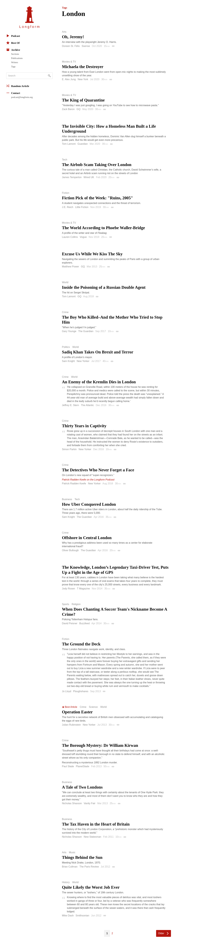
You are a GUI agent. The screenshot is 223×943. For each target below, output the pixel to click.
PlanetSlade (82, 766)
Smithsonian (82, 915)
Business (67, 499)
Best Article (71, 707)
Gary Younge (69, 331)
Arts (64, 32)
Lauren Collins (70, 237)
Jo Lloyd (66, 691)
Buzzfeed (84, 623)
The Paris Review (89, 866)
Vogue (83, 237)
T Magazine (83, 588)
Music (72, 852)
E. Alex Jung (69, 79)
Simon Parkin (69, 449)
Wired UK (88, 177)
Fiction (65, 193)
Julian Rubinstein (71, 724)
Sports (65, 604)
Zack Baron (68, 109)
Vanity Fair (89, 803)
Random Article (17, 86)
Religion (76, 604)
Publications (17, 58)
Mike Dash (68, 915)
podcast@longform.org (22, 97)
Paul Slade (68, 766)
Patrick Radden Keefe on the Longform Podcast (88, 479)
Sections (15, 54)
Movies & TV (69, 62)
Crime (65, 312)
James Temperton (72, 177)
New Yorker (83, 361)
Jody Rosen (68, 588)
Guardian (83, 144)
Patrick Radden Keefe (74, 483)
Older (161, 933)
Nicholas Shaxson (72, 803)
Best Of (13, 42)
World (65, 282)
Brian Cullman (69, 866)
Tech (64, 159)
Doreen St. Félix (71, 46)
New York (83, 79)
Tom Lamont (69, 144)
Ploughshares (80, 691)
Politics (66, 347)
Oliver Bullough (70, 550)
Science (93, 707)
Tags (13, 66)
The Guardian (85, 331)
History (66, 882)
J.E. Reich (67, 207)
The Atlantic (87, 405)
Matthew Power (70, 266)
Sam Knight (68, 361)
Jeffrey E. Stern (70, 405)
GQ (78, 109)
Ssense (86, 46)
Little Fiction (81, 207)
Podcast (13, 35)
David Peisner (69, 623)
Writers (14, 62)
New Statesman (92, 836)
